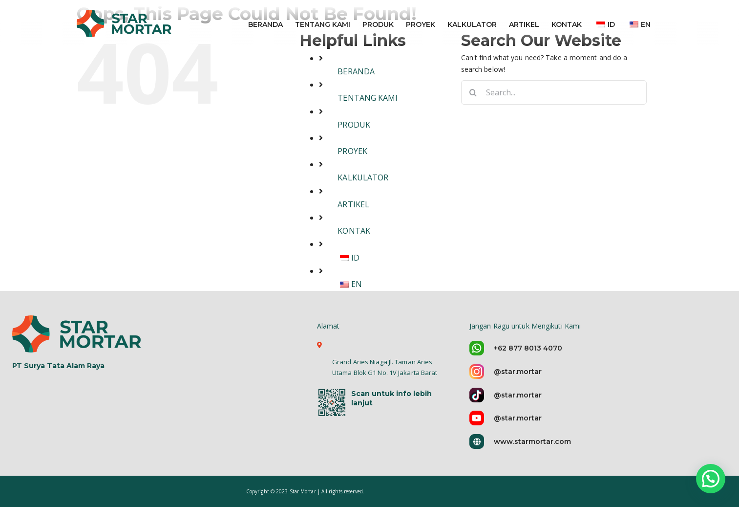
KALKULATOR (363, 177)
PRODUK (354, 124)
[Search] (473, 92)
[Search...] (554, 92)
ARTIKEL (353, 204)
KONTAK (354, 230)
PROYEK (352, 151)
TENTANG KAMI (368, 97)
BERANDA (356, 71)
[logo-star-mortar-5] (78, 333)
